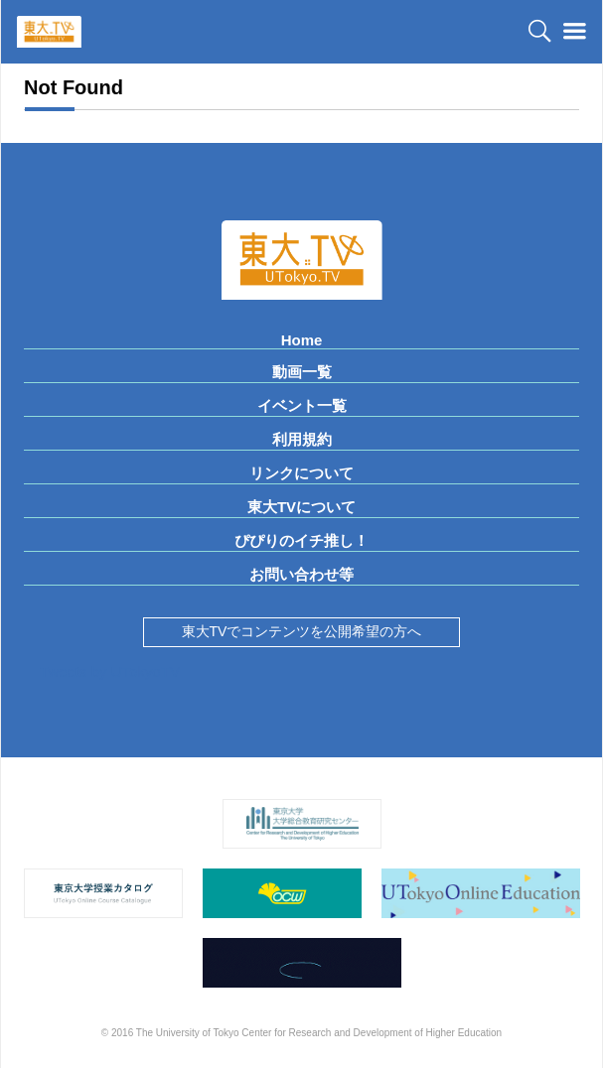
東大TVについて (301, 506)
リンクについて (301, 473)
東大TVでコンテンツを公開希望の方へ (302, 631)
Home (302, 340)
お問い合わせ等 (301, 574)
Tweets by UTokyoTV (110, 671)
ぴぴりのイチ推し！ (301, 540)
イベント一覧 (302, 405)
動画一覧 (302, 371)
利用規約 (302, 439)
